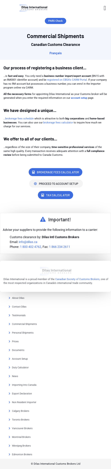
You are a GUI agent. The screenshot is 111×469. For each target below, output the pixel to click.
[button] (105, 8)
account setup (79, 97)
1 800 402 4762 (30, 247)
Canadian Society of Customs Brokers (77, 279)
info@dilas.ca (28, 242)
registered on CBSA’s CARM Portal (67, 79)
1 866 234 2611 (59, 247)
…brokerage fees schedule (18, 118)
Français (56, 53)
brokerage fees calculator (58, 122)
